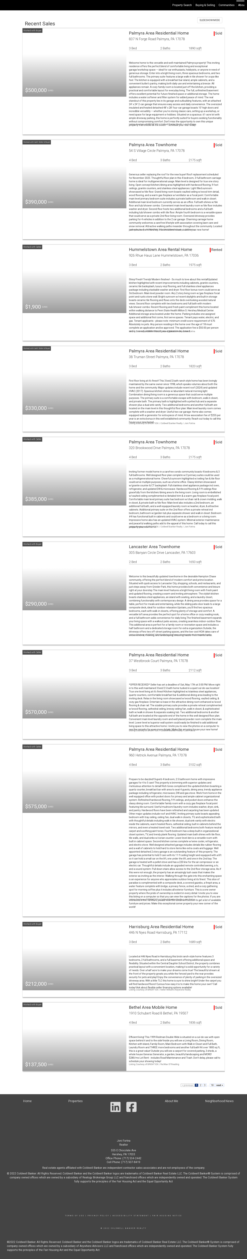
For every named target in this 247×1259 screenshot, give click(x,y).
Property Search (182, 5)
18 (212, 1085)
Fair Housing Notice (167, 1216)
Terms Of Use (74, 1216)
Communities (227, 5)
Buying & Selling (205, 5)
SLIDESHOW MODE (210, 20)
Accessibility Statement (131, 1216)
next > (219, 1085)
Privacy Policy (98, 1216)
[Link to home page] (4, 5)
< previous (187, 1085)
